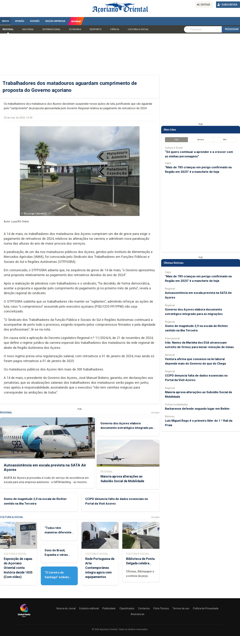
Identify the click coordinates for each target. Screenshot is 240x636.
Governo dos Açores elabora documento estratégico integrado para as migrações (127, 427)
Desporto (95, 29)
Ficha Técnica (161, 608)
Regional (8, 29)
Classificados (126, 608)
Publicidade (109, 608)
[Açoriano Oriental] (24, 617)
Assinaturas (137, 614)
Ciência (114, 29)
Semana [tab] (200, 139)
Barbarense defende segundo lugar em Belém (197, 408)
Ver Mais (155, 413)
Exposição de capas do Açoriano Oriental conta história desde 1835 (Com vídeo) (18, 568)
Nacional (28, 29)
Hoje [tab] (176, 139)
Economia (75, 29)
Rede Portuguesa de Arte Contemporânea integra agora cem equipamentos (99, 568)
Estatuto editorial (89, 608)
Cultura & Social (138, 29)
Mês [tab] (225, 139)
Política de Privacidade (206, 608)
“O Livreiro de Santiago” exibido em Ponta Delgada (57, 577)
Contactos (144, 608)
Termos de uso (180, 608)
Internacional (51, 29)
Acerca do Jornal (66, 608)
